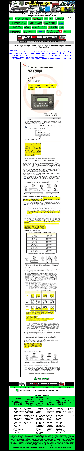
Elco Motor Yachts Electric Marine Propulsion (40, 401)
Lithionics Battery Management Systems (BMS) (29, 401)
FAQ (33, 42)
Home (11, 401)
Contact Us (71, 401)
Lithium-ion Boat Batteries (50, 401)
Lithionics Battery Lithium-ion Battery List (18, 401)
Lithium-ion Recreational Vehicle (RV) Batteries (61, 401)
